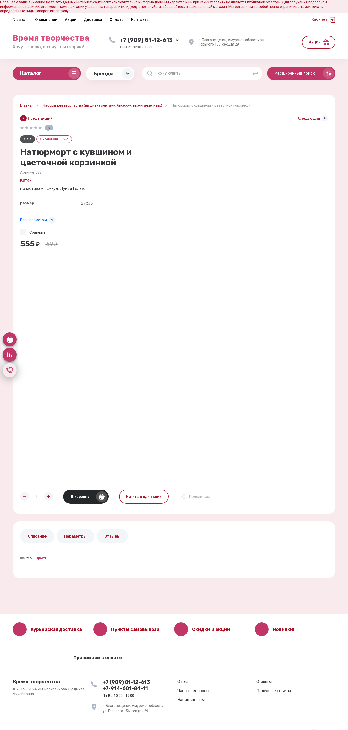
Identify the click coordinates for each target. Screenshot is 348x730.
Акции (315, 42)
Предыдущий (40, 118)
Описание (37, 536)
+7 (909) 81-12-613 (146, 40)
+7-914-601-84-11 (125, 688)
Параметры (75, 536)
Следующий (309, 118)
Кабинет (319, 19)
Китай (26, 180)
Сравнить (37, 232)
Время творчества (51, 38)
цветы (42, 558)
